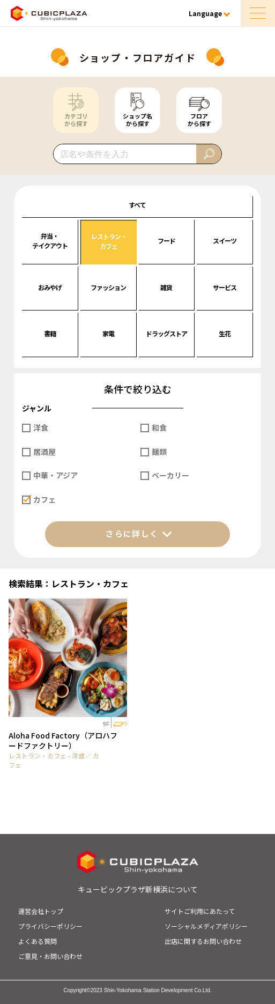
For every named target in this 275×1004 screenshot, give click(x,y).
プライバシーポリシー (50, 926)
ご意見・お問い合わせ (50, 956)
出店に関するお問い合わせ (203, 941)
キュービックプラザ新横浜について (138, 889)
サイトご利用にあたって (200, 911)
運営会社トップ (40, 911)
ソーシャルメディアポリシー (206, 926)
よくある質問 (37, 941)
